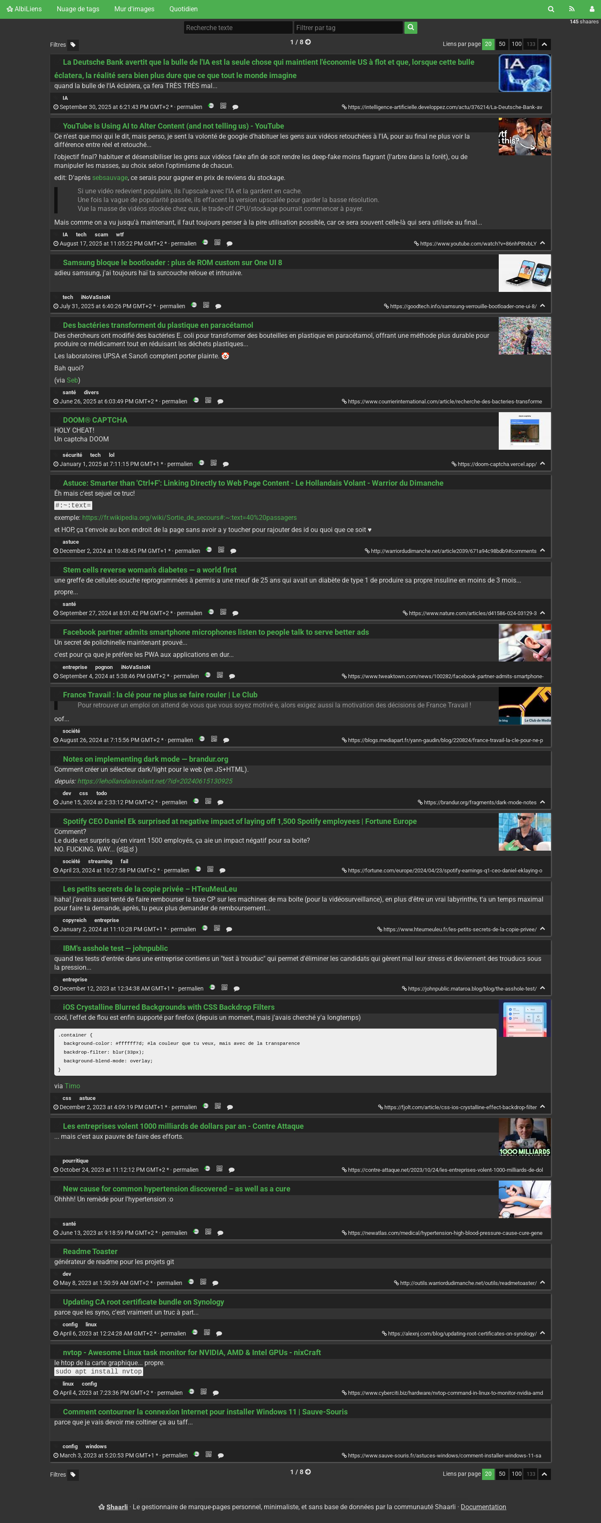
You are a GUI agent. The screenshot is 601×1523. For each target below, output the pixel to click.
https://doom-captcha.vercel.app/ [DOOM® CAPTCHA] (495, 464)
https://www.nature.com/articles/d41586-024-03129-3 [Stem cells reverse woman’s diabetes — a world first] (470, 613)
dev (67, 793)
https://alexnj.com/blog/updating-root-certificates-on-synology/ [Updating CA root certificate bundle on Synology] (460, 1335)
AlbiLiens (24, 9)
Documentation (483, 1509)
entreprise (75, 667)
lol (111, 455)
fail (124, 861)
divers (91, 392)
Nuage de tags (78, 9)
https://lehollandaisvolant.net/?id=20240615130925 (154, 781)
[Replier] (543, 243)
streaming (100, 861)
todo (101, 793)
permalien (128, 107)
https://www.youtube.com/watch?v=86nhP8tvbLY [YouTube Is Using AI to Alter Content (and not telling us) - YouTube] (476, 244)
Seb (72, 380)
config (70, 1326)
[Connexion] (592, 9)
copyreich (74, 920)
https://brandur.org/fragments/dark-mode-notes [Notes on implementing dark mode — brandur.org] (478, 802)
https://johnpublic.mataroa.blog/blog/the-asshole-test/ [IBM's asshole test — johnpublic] (470, 989)
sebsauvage (110, 178)
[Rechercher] (551, 9)
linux (91, 1326)
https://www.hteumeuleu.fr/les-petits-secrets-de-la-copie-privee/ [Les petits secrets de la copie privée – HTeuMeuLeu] (457, 929)
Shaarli (117, 1509)
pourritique (75, 1162)
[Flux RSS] (572, 9)
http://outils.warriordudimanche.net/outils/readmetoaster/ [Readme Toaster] (466, 1285)
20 (488, 44)
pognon (104, 667)
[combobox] (348, 27)
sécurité (72, 455)
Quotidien (183, 9)
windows (96, 1448)
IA (65, 98)
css (83, 793)
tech (81, 234)
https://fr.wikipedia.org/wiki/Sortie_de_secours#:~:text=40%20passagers (189, 518)
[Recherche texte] (238, 27)
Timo (72, 1088)
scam (101, 234)
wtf (120, 234)
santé (69, 392)
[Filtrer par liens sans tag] (73, 45)
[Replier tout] (544, 44)
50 (502, 44)
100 (517, 44)
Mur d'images (134, 9)
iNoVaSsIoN (95, 297)
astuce (71, 542)
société (71, 731)
